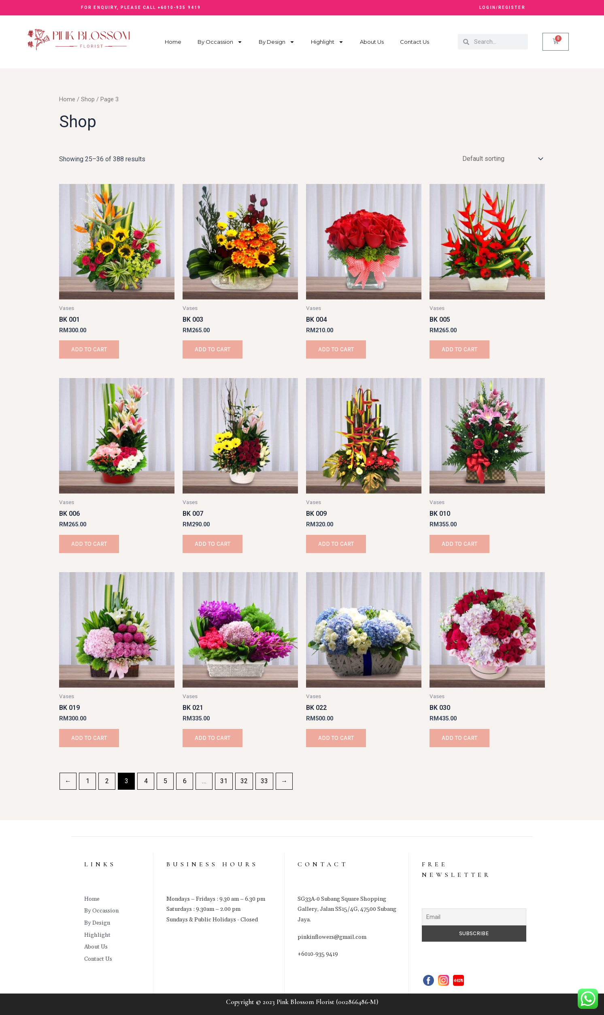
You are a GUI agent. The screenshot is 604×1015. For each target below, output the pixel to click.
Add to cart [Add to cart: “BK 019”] (89, 737)
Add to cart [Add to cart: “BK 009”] (336, 543)
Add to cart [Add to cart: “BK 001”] (89, 349)
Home (173, 41)
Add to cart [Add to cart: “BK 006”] (89, 543)
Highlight (327, 42)
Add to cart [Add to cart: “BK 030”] (459, 737)
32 (244, 781)
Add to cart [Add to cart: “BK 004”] (336, 349)
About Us (372, 41)
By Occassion (220, 42)
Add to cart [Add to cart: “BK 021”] (212, 737)
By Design (277, 42)
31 (224, 781)
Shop (88, 99)
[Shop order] (501, 159)
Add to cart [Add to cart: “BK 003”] (212, 349)
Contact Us (414, 41)
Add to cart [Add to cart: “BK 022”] (336, 737)
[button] (448, 8)
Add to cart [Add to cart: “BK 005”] (459, 349)
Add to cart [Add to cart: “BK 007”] (212, 543)
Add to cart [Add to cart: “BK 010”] (459, 543)
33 (264, 781)
